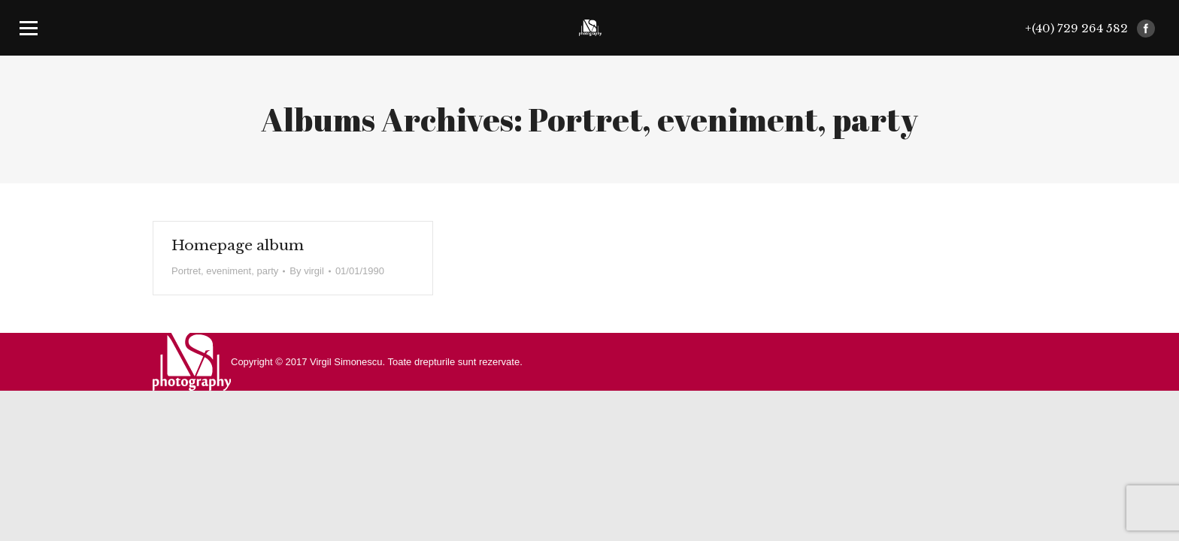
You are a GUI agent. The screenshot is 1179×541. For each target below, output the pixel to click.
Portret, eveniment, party (224, 271)
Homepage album (237, 245)
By (306, 271)
